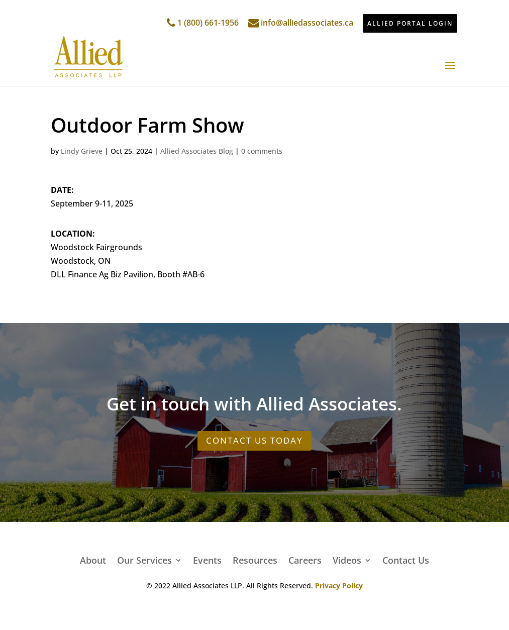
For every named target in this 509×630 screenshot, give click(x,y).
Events (207, 559)
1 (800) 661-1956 (203, 22)
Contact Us (405, 559)
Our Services (144, 559)
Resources (255, 559)
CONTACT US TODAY (254, 440)
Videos (347, 559)
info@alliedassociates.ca (300, 22)
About (93, 559)
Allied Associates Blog (196, 151)
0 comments (261, 151)
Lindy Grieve (82, 151)
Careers (305, 559)
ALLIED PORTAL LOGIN (410, 23)
